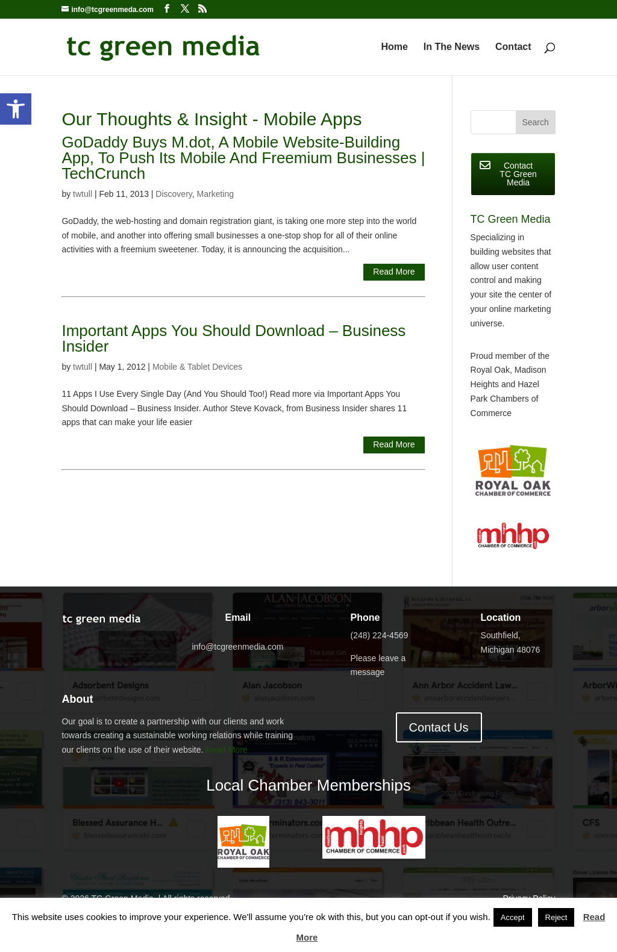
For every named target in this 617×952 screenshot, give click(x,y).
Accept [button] (513, 917)
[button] (15, 109)
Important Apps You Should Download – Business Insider (233, 338)
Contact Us (439, 727)
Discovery (173, 194)
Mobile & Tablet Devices (197, 367)
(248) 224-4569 (380, 635)
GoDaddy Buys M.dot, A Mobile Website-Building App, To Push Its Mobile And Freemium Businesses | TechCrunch (243, 157)
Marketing (215, 194)
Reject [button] (556, 917)
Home (394, 47)
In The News (452, 47)
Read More (394, 271)
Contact (513, 47)
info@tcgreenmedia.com (237, 647)
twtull (82, 194)
